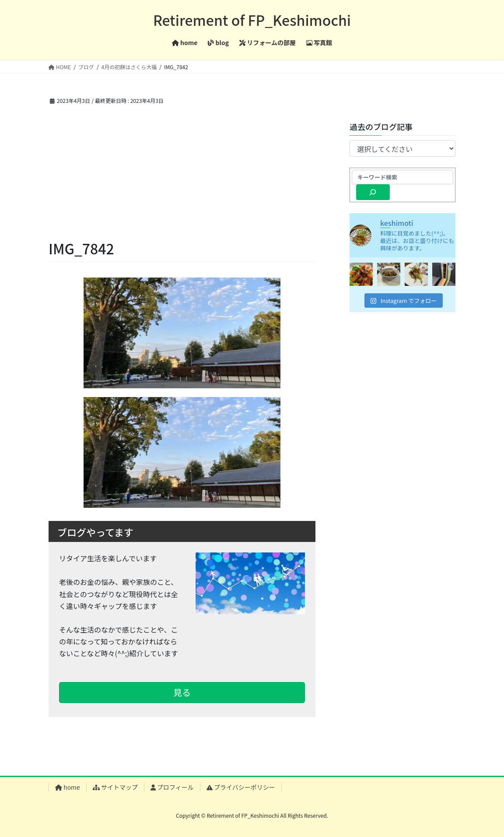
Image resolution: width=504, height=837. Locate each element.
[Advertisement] (182, 172)
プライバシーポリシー (240, 787)
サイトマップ (115, 787)
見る (182, 692)
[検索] (373, 192)
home (67, 787)
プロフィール (172, 787)
